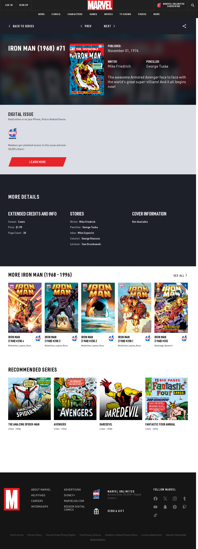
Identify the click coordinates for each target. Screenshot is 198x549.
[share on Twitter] (165, 499)
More (156, 14)
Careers (37, 500)
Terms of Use (17, 534)
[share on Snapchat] (165, 508)
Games (93, 14)
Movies (108, 14)
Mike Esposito (86, 260)
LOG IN (9, 5)
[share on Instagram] (175, 499)
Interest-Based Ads (176, 534)
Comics (56, 14)
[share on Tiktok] (155, 516)
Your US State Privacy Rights (61, 534)
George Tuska (136, 83)
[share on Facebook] (155, 499)
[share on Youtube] (155, 508)
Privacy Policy (35, 534)
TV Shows (125, 14)
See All (180, 303)
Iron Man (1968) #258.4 (16, 367)
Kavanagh (159, 373)
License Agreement (151, 534)
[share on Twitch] (184, 508)
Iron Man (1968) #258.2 (89, 367)
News (41, 14)
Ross (28, 373)
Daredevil (106, 452)
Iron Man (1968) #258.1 (126, 367)
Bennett (169, 373)
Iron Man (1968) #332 (161, 367)
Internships (39, 506)
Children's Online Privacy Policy (121, 534)
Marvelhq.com (74, 500)
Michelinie (13, 373)
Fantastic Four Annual (160, 452)
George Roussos (91, 266)
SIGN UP (23, 5)
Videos (142, 14)
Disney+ (69, 495)
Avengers (60, 452)
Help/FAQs (38, 495)
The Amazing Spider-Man (23, 452)
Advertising (72, 489)
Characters (75, 14)
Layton (22, 373)
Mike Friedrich (76, 83)
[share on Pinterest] (175, 508)
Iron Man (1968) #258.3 (52, 367)
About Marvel (41, 489)
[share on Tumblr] (184, 499)
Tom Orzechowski (91, 271)
